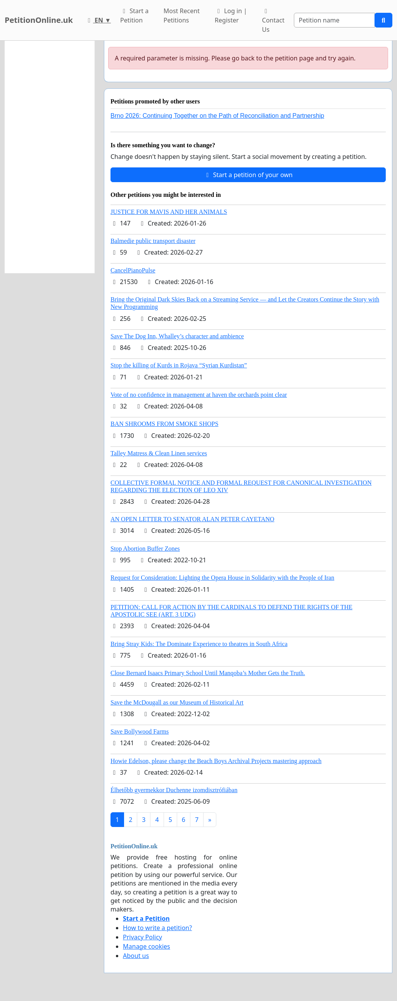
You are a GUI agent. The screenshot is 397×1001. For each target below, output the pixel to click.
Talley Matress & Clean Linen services (158, 453)
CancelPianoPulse (132, 270)
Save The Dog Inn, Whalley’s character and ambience (177, 336)
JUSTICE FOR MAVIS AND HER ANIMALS (168, 211)
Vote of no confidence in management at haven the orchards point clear (198, 394)
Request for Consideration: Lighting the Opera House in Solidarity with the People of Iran (222, 577)
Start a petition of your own (248, 175)
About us (136, 955)
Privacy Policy (142, 937)
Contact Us (273, 21)
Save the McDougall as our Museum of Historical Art (176, 702)
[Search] (334, 20)
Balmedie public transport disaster (152, 241)
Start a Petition (134, 15)
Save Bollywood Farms (139, 731)
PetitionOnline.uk (39, 20)
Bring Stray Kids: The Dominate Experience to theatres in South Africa (198, 644)
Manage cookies (146, 946)
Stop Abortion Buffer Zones (145, 548)
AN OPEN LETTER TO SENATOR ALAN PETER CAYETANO (192, 519)
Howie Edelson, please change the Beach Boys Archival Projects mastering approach (215, 761)
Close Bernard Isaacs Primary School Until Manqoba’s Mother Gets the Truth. (207, 673)
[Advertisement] (50, 157)
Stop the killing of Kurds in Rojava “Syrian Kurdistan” (178, 365)
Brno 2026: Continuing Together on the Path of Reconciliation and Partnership (217, 115)
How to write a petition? (157, 927)
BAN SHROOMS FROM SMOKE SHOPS (164, 423)
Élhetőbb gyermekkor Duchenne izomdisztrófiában (173, 790)
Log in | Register (231, 15)
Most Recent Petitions (182, 15)
